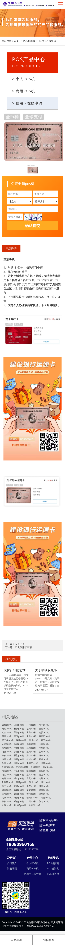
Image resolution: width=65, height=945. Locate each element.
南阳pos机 (6, 770)
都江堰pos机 (8, 740)
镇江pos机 (19, 793)
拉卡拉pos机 (20, 805)
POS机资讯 (53, 868)
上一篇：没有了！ (15, 643)
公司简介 (12, 863)
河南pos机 (44, 786)
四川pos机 (33, 782)
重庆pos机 (31, 732)
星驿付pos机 (34, 805)
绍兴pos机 (44, 755)
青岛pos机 (46, 740)
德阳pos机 (44, 770)
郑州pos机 (6, 736)
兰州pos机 (19, 732)
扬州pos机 (6, 759)
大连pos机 (19, 751)
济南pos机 (44, 743)
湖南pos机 (6, 789)
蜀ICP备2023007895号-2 (40, 925)
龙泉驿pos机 (8, 782)
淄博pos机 (46, 797)
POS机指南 (53, 863)
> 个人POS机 (23, 78)
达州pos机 (44, 778)
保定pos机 (48, 766)
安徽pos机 (31, 789)
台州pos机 (6, 763)
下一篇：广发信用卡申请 (18, 647)
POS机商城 (29, 40)
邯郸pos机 (6, 801)
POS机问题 (53, 873)
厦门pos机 (19, 755)
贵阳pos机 (35, 766)
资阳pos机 (6, 778)
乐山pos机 (19, 778)
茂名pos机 (44, 801)
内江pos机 (6, 774)
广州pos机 (31, 724)
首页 (16, 40)
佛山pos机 (31, 743)
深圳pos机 (21, 740)
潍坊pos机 (31, 755)
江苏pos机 (21, 782)
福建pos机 (19, 789)
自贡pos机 (31, 778)
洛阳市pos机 (32, 763)
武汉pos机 (6, 732)
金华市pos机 (8, 766)
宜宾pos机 (31, 774)
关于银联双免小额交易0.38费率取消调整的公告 (48, 670)
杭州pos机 (19, 728)
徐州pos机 (31, 793)
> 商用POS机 (23, 91)
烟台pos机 (6, 751)
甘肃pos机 (6, 805)
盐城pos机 (31, 759)
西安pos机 (19, 736)
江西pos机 (31, 801)
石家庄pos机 (45, 736)
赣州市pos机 (32, 797)
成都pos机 (6, 724)
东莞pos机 (31, 747)
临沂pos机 (19, 763)
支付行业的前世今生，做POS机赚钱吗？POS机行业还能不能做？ (17, 670)
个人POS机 (32, 863)
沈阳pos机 (44, 751)
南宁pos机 (44, 724)
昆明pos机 (44, 728)
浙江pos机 (6, 786)
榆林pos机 (46, 763)
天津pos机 (31, 736)
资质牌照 (12, 868)
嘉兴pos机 (44, 759)
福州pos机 (31, 728)
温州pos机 (31, 751)
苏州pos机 (33, 740)
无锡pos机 (6, 743)
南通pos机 (19, 747)
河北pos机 (46, 782)
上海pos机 (19, 724)
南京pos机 (6, 728)
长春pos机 (6, 755)
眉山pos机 (44, 774)
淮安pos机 (19, 797)
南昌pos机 (19, 759)
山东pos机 (31, 786)
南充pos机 (19, 774)
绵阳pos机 (31, 770)
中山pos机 (19, 770)
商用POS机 (32, 868)
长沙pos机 (19, 743)
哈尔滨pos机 (22, 766)
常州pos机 (44, 747)
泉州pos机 (6, 747)
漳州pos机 (44, 793)
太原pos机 (6, 797)
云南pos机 (6, 793)
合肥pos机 (44, 732)
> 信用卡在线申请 (27, 103)
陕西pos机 (44, 789)
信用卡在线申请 (47, 40)
